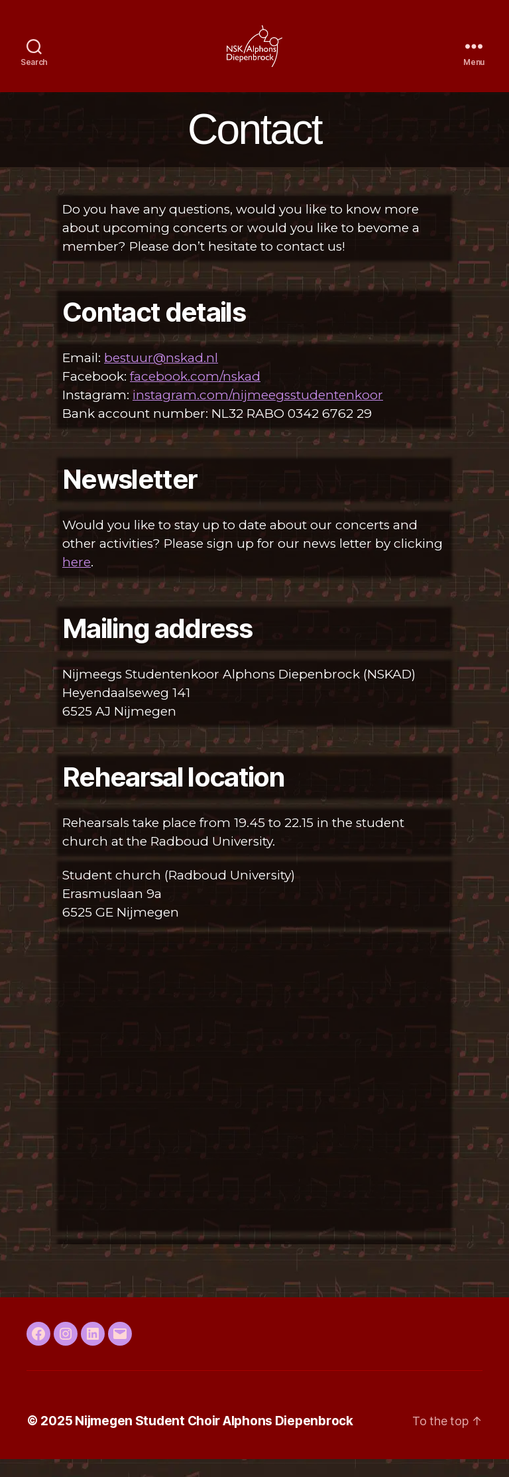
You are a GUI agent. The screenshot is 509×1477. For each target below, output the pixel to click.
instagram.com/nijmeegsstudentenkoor (258, 412)
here (76, 580)
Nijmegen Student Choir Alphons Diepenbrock (214, 1438)
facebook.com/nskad (195, 394)
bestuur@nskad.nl (161, 375)
